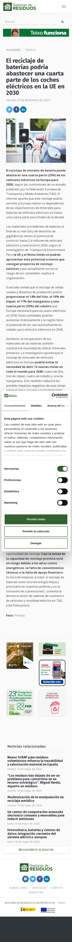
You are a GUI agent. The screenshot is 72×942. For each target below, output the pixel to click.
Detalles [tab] (36, 405)
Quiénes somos (18, 887)
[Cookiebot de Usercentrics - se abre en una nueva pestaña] (52, 395)
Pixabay (19, 615)
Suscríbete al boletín (36, 849)
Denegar (36, 543)
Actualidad (13, 50)
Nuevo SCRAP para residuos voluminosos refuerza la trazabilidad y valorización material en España (35, 760)
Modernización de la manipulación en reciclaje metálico (35, 799)
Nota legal (39, 887)
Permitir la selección (36, 531)
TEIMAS (62, 902)
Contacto (57, 887)
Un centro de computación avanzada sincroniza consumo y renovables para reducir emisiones (35, 815)
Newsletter (36, 892)
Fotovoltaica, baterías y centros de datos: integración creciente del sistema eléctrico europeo (33, 833)
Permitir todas (36, 519)
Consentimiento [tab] (14, 405)
